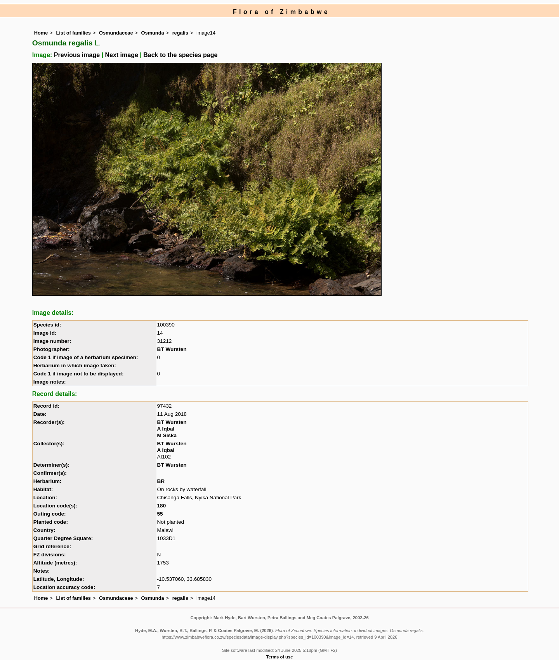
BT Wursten (172, 349)
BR (161, 481)
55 (160, 514)
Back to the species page (180, 55)
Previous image (77, 55)
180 (161, 506)
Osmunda (152, 33)
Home (41, 33)
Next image (121, 55)
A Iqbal (166, 429)
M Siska (167, 435)
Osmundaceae (116, 33)
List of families (73, 33)
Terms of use (279, 657)
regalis (180, 33)
